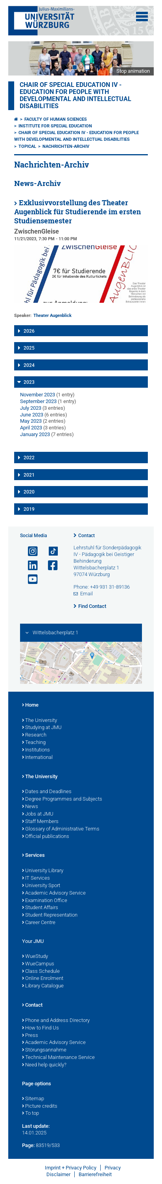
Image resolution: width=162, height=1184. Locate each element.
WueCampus (38, 964)
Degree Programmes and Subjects (62, 799)
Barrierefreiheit (95, 1174)
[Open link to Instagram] (29, 551)
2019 (29, 509)
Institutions (36, 750)
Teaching (34, 742)
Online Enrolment (42, 978)
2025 (29, 348)
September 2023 (38, 401)
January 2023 (35, 434)
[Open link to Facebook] (49, 566)
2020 (29, 492)
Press (30, 1035)
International (37, 757)
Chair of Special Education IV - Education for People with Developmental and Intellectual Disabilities (75, 95)
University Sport (41, 885)
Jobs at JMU (37, 814)
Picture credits (39, 1106)
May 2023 (31, 421)
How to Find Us (40, 1028)
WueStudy (35, 956)
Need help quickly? (44, 1065)
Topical (27, 146)
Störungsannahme (44, 1050)
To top (30, 1113)
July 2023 (30, 408)
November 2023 (37, 395)
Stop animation (133, 71)
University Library (42, 871)
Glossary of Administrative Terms (60, 829)
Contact (86, 535)
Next (140, 58)
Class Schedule (41, 971)
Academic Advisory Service (54, 893)
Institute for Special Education (55, 126)
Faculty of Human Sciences (55, 119)
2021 (29, 475)
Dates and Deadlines (47, 791)
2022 (29, 457)
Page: (28, 1145)
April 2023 (31, 428)
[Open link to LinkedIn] (29, 566)
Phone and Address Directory (56, 1020)
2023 (29, 382)
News (30, 806)
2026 (29, 331)
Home (30, 705)
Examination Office (44, 900)
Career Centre (38, 922)
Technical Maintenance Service (58, 1057)
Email (86, 594)
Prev (22, 58)
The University (39, 720)
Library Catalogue (43, 986)
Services (33, 855)
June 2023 (31, 415)
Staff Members (40, 821)
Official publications (45, 836)
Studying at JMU (42, 727)
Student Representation (49, 915)
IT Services (36, 878)
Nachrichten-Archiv (65, 146)
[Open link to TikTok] (49, 551)
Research (34, 735)
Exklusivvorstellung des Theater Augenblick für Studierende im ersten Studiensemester (77, 211)
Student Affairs (40, 907)
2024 (29, 365)
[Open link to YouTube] (29, 579)
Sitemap (33, 1099)
